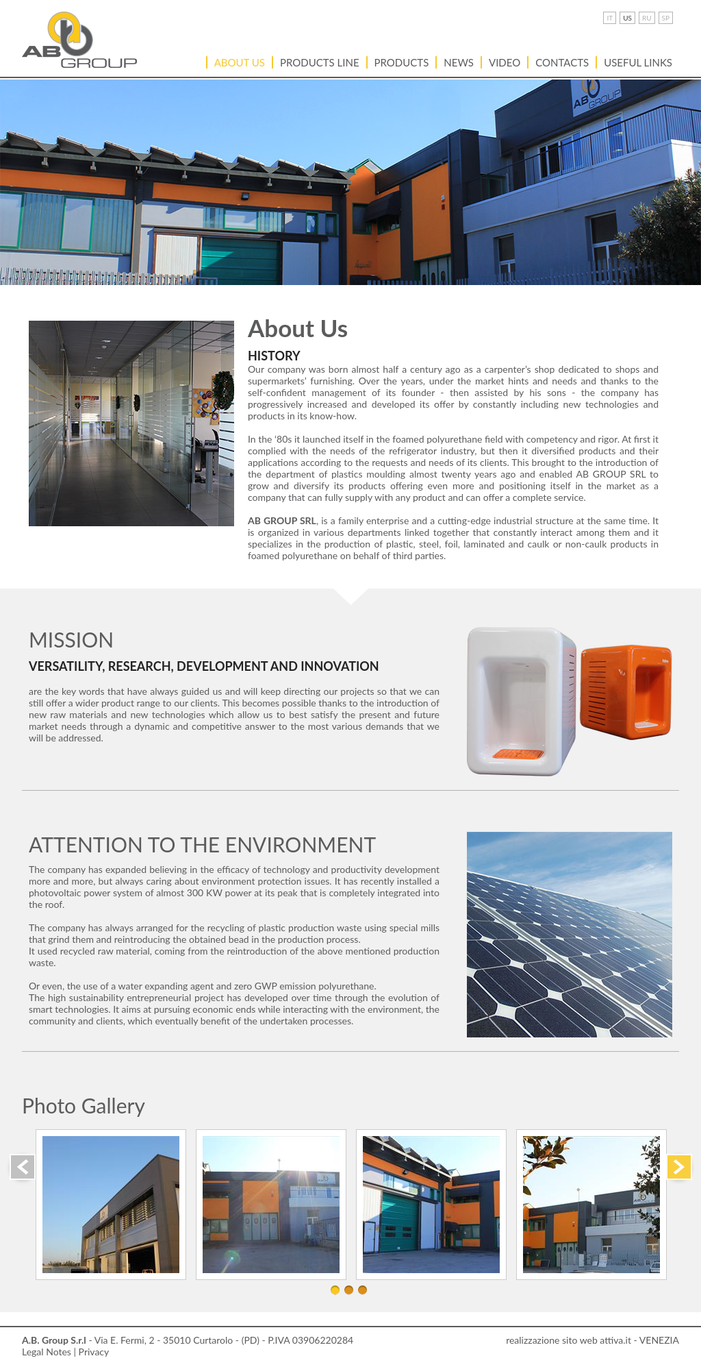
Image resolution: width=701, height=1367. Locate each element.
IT (610, 18)
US (627, 18)
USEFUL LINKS (638, 62)
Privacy (94, 1351)
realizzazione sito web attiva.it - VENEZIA (592, 1340)
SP (666, 18)
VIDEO (504, 62)
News (459, 62)
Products (401, 62)
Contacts (562, 62)
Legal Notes (46, 1351)
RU (647, 18)
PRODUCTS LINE (319, 62)
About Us (239, 62)
